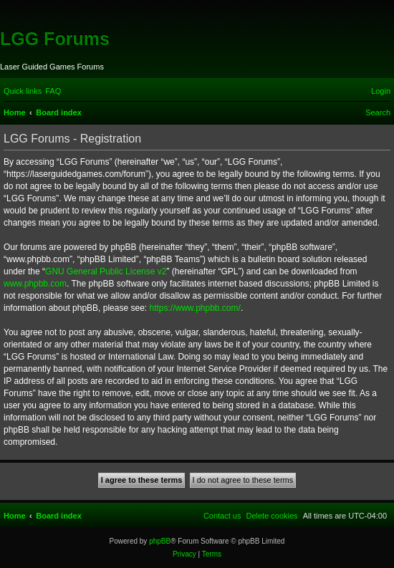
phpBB (159, 541)
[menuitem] (53, 91)
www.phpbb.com (35, 284)
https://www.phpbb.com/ (194, 308)
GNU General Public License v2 (105, 271)
